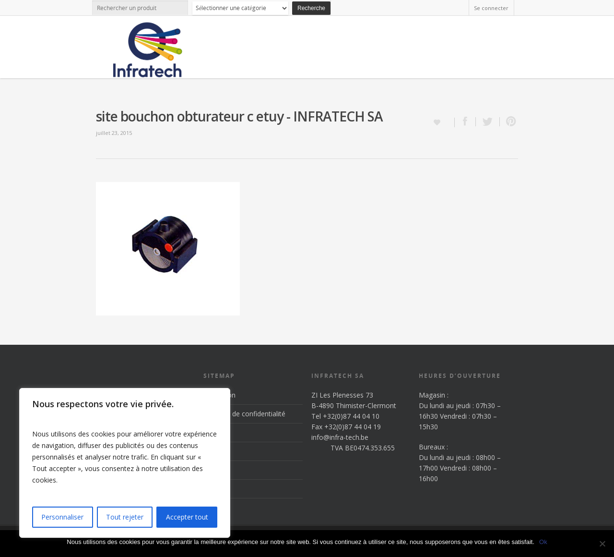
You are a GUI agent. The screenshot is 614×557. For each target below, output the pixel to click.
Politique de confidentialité (244, 413)
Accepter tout (187, 516)
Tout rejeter (124, 516)
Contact (215, 488)
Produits (216, 451)
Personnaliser (62, 516)
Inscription (219, 395)
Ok (543, 541)
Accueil (214, 432)
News (212, 469)
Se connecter (491, 8)
